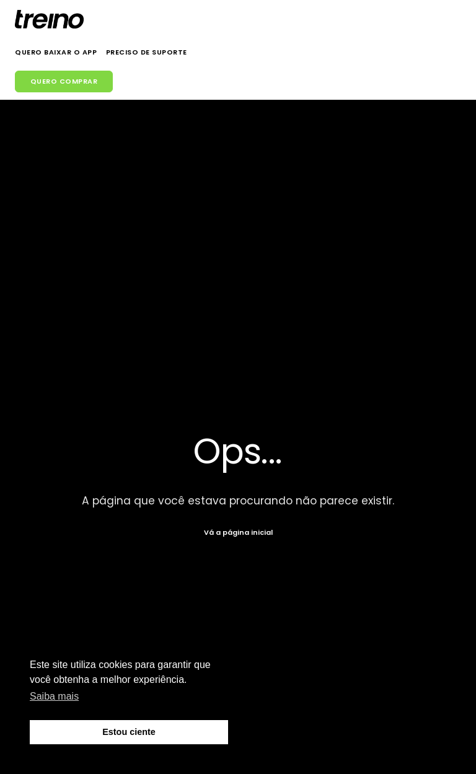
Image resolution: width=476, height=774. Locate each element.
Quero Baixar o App (56, 52)
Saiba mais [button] (54, 696)
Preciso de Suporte (146, 52)
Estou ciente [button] (129, 732)
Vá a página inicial (238, 532)
